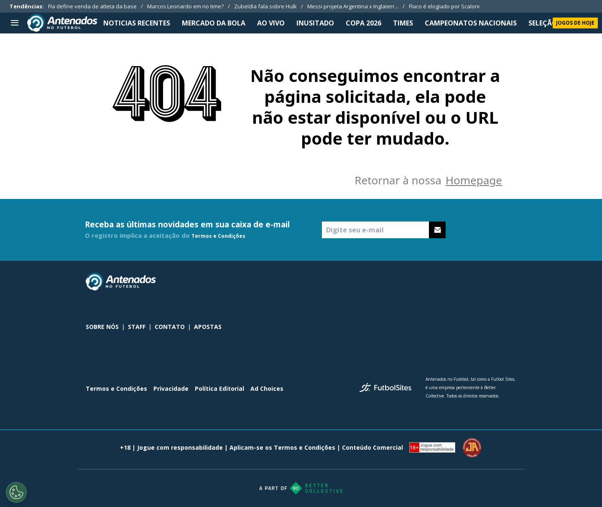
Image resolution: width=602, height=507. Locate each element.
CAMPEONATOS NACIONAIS (471, 23)
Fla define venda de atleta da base (92, 6)
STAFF (136, 327)
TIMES (403, 23)
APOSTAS (208, 327)
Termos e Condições (218, 235)
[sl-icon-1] (474, 282)
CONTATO (170, 327)
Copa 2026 (363, 23)
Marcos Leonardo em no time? (185, 6)
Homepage (474, 180)
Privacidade (171, 388)
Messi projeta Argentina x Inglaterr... (352, 6)
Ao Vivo (271, 23)
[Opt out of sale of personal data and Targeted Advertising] (16, 492)
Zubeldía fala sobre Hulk (265, 6)
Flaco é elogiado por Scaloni (444, 6)
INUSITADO (315, 23)
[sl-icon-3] (511, 282)
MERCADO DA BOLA (213, 23)
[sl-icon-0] (456, 282)
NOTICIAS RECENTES (136, 23)
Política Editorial (219, 388)
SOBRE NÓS (102, 327)
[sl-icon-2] (493, 282)
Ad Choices (266, 388)
